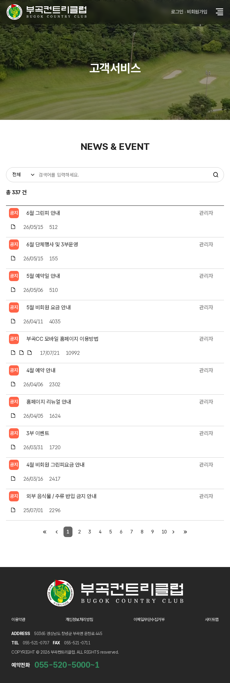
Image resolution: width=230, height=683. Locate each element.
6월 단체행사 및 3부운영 (52, 244)
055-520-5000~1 (66, 665)
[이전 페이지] (57, 532)
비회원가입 (197, 12)
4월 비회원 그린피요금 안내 (55, 465)
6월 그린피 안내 (43, 213)
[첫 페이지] (45, 532)
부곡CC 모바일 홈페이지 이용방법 (62, 339)
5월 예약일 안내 (43, 276)
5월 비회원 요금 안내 (48, 307)
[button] (219, 12)
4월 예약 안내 (40, 370)
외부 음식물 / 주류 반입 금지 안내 (61, 496)
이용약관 (18, 619)
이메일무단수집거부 (149, 619)
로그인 (177, 12)
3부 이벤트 (37, 433)
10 (164, 532)
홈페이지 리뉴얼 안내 (48, 402)
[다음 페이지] (173, 532)
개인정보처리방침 (79, 619)
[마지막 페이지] (185, 532)
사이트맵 (212, 619)
